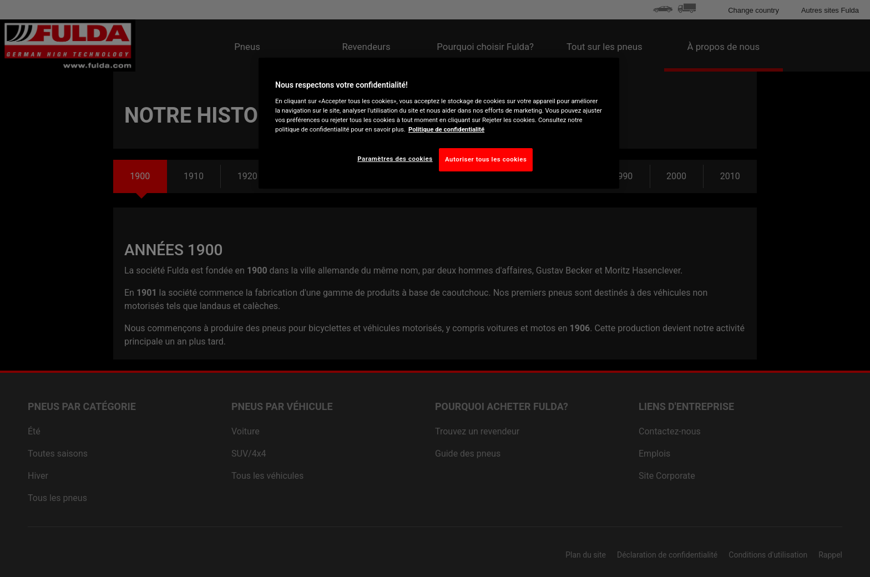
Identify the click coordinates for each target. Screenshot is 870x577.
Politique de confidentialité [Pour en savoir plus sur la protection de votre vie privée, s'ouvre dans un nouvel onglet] (446, 129)
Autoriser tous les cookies (486, 159)
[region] (439, 123)
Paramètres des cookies (394, 159)
